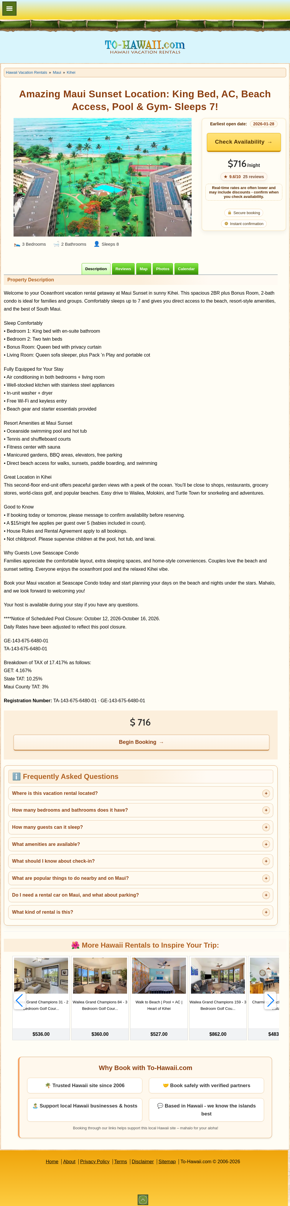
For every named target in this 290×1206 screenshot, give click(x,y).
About (69, 1158)
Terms (120, 1158)
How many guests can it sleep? (47, 827)
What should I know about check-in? (53, 861)
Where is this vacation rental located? (55, 793)
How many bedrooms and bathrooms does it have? (70, 810)
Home (52, 1158)
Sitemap (167, 1158)
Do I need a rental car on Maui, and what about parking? (75, 894)
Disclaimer (143, 1158)
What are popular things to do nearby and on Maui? (70, 878)
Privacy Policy (95, 1158)
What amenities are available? (46, 844)
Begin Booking (137, 742)
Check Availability (239, 142)
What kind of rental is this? (42, 912)
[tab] (96, 269)
